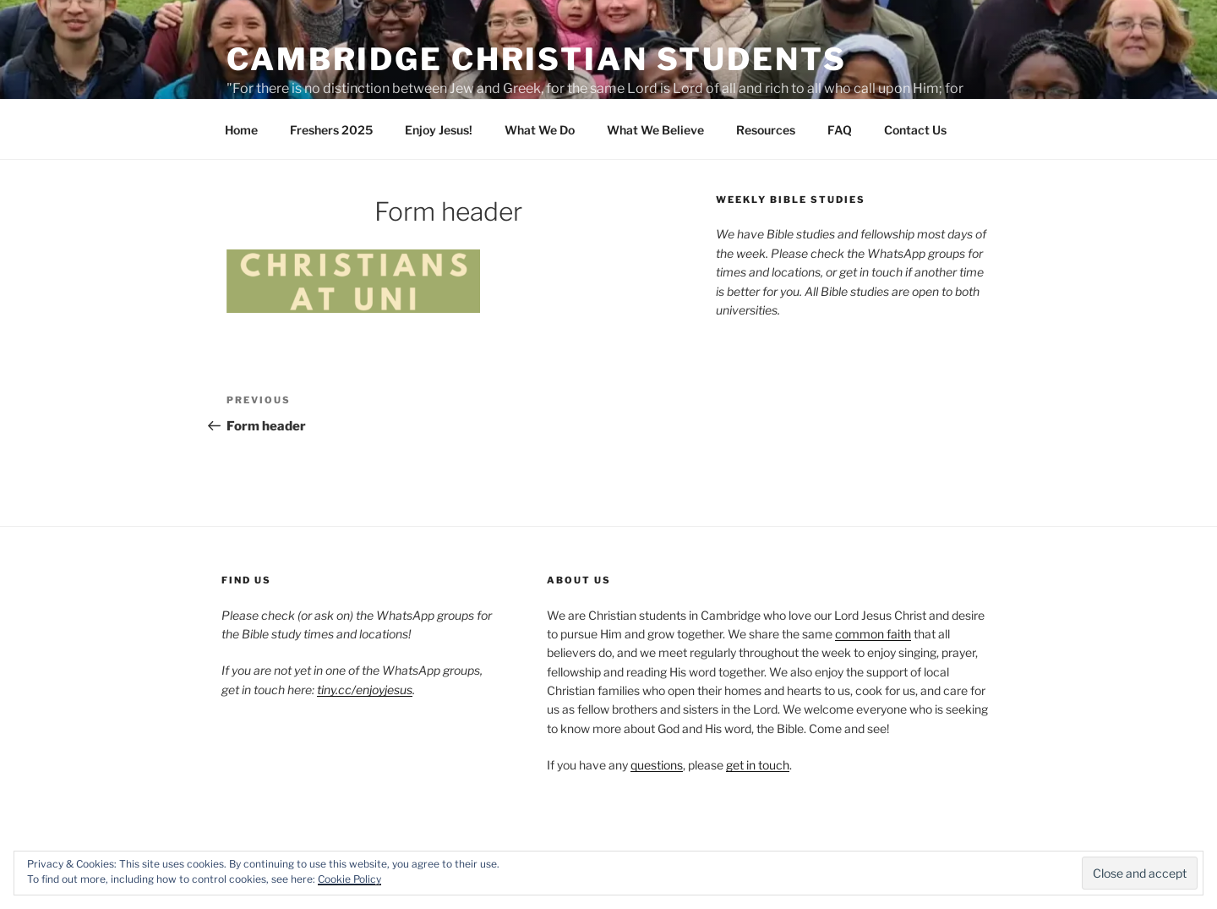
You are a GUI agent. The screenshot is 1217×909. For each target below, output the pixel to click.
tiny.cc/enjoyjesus (364, 689)
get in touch (757, 765)
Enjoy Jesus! (438, 130)
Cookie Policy (349, 879)
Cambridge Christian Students (536, 59)
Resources (765, 130)
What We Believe (655, 130)
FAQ (839, 130)
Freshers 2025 (331, 130)
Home (241, 130)
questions (656, 765)
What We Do (540, 130)
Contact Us (915, 130)
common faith (873, 634)
